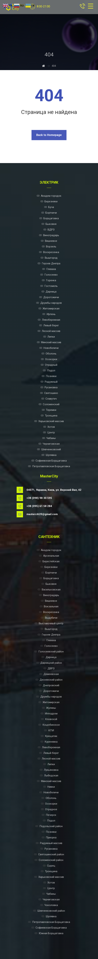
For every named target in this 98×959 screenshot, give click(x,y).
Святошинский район (49, 854)
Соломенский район (49, 860)
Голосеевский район (49, 651)
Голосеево (49, 274)
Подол (49, 370)
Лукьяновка (49, 769)
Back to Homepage (49, 135)
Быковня (49, 224)
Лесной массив (49, 331)
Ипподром (49, 713)
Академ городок (49, 195)
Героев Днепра (49, 263)
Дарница (49, 291)
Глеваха (49, 269)
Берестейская (49, 561)
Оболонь (49, 353)
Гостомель (49, 286)
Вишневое (49, 240)
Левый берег (49, 325)
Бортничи (49, 212)
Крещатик (49, 736)
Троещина (49, 415)
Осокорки (49, 359)
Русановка (49, 387)
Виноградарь (49, 235)
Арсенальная (49, 555)
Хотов (49, 426)
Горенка (49, 280)
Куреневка (49, 741)
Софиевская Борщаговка (49, 460)
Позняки (49, 376)
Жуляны (49, 707)
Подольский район (49, 826)
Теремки (49, 410)
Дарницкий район (49, 662)
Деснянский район (49, 679)
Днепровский (49, 685)
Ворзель (49, 246)
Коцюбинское (49, 724)
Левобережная (49, 319)
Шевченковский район (49, 910)
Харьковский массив (49, 421)
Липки (49, 336)
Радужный (49, 381)
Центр (49, 432)
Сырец (49, 865)
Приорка (49, 837)
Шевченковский (49, 449)
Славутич (49, 398)
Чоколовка (49, 905)
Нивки (49, 786)
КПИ (49, 730)
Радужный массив (49, 843)
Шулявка (49, 455)
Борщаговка (49, 218)
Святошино (49, 393)
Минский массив (49, 342)
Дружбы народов (49, 302)
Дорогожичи (49, 297)
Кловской (49, 719)
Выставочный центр (49, 623)
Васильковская (49, 589)
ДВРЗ (49, 668)
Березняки (49, 201)
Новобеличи (49, 348)
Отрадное (49, 809)
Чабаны (49, 438)
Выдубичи (49, 617)
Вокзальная (49, 606)
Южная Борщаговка (49, 933)
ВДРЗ (49, 229)
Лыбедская (49, 775)
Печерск (49, 815)
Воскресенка (49, 252)
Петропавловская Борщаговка (49, 466)
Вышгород (49, 257)
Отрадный (49, 364)
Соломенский (49, 404)
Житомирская (49, 308)
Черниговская (49, 443)
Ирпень (49, 314)
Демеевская (49, 674)
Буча (49, 207)
